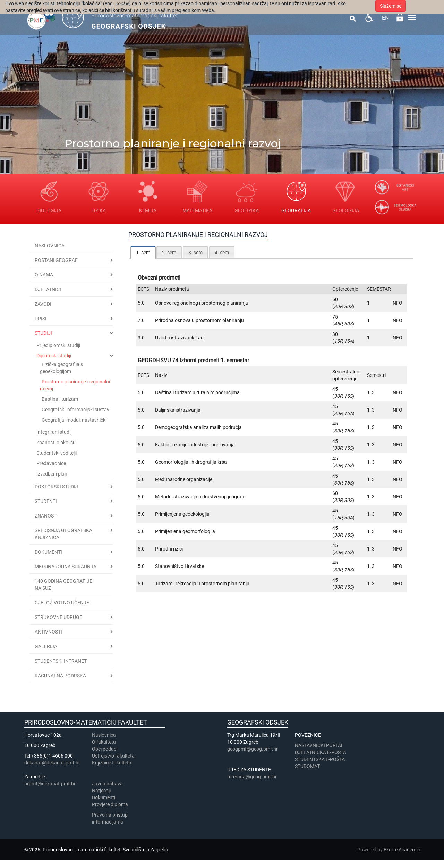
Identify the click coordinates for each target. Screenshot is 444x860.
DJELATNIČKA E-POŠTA (320, 752)
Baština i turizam (60, 399)
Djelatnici (48, 289)
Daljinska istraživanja (177, 410)
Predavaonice (51, 463)
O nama (44, 275)
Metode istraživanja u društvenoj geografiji (200, 496)
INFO (396, 303)
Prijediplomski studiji (58, 345)
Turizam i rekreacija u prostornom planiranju (202, 583)
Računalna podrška (60, 675)
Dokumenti (48, 552)
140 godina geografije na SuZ (63, 584)
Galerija (46, 646)
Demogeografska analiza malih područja (198, 427)
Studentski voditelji (56, 453)
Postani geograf (56, 260)
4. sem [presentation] (222, 252)
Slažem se (390, 6)
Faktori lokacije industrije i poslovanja (195, 444)
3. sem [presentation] (195, 252)
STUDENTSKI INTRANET (61, 661)
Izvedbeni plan (51, 474)
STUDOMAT (307, 766)
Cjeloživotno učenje (62, 602)
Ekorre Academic (402, 849)
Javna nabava (107, 783)
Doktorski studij (56, 486)
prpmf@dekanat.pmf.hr (50, 783)
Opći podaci (104, 749)
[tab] (143, 252)
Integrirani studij (53, 432)
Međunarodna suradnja (65, 566)
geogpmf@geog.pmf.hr (252, 749)
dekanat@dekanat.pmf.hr (52, 763)
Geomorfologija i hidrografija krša (191, 462)
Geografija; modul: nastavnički (74, 420)
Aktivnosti (48, 632)
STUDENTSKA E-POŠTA (320, 759)
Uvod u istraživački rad (179, 337)
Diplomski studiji (53, 355)
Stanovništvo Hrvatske (179, 566)
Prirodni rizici (169, 549)
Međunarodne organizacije (183, 479)
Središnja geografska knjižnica (63, 534)
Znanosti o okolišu (56, 442)
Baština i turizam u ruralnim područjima (197, 392)
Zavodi (43, 304)
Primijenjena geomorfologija (185, 531)
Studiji (43, 333)
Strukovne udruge (58, 617)
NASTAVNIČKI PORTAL (319, 745)
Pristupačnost (369, 17)
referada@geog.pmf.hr (252, 776)
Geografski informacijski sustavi (76, 409)
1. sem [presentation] (143, 252)
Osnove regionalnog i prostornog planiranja (201, 303)
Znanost (46, 516)
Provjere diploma (110, 804)
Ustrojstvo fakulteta (113, 756)
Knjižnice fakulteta (111, 763)
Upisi (40, 318)
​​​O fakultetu (104, 742)
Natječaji (101, 790)
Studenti (46, 501)
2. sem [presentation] (169, 252)
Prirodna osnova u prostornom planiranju (199, 320)
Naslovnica (50, 245)
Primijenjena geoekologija (182, 514)
